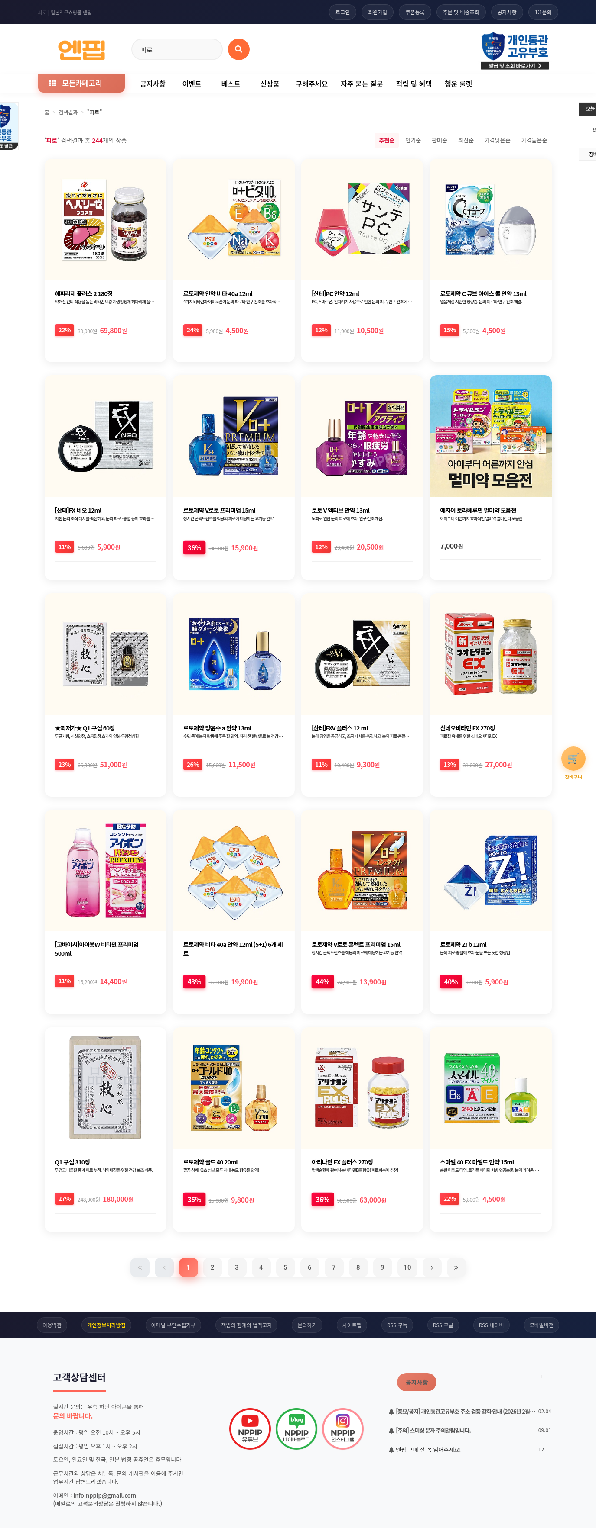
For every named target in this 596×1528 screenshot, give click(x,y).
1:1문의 (543, 12)
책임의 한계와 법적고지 (246, 1325)
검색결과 (68, 112)
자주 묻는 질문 (362, 83)
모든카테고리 (75, 82)
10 (407, 1267)
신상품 (269, 83)
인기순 (413, 140)
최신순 (466, 140)
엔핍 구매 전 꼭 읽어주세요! (425, 1449)
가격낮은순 (498, 140)
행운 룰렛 (458, 83)
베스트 (230, 83)
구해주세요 (312, 83)
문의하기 (306, 1325)
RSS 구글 (443, 1325)
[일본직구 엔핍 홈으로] (81, 47)
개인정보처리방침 (106, 1325)
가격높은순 (534, 140)
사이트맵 (352, 1325)
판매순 (439, 140)
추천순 (386, 140)
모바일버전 (542, 1325)
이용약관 (52, 1325)
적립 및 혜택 (414, 83)
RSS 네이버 (491, 1325)
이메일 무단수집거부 (173, 1325)
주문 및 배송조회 (461, 12)
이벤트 (191, 83)
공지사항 (507, 12)
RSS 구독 (397, 1325)
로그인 (342, 12)
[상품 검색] (239, 49)
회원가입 (377, 12)
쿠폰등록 (414, 12)
